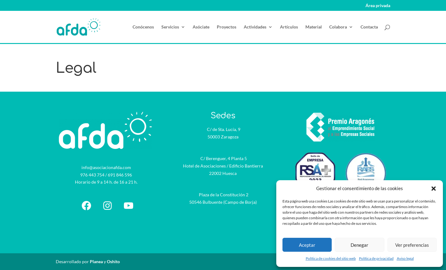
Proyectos (226, 27)
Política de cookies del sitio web (331, 258)
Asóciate (201, 27)
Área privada (377, 5)
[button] (434, 188)
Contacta (369, 27)
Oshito (113, 261)
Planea (96, 261)
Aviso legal (405, 258)
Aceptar (307, 245)
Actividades (255, 27)
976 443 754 (92, 174)
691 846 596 (120, 174)
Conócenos (143, 27)
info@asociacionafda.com (106, 167)
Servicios (170, 27)
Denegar (359, 245)
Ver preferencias (412, 245)
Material (313, 27)
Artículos (289, 27)
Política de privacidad (376, 258)
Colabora (338, 27)
